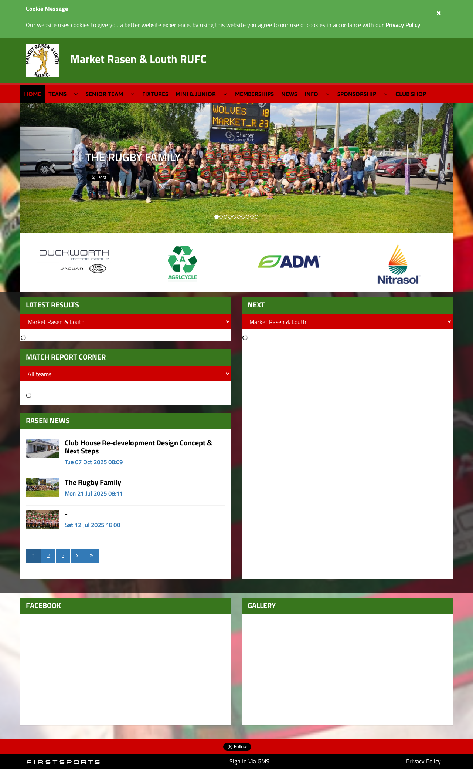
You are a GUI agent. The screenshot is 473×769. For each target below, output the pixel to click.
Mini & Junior (196, 94)
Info (311, 94)
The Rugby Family (93, 482)
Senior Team (104, 94)
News (289, 94)
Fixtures (155, 94)
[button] (420, 168)
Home (32, 94)
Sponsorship (356, 94)
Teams (57, 94)
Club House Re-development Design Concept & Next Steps (138, 446)
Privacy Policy (423, 761)
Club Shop (410, 94)
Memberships (254, 94)
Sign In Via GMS (249, 761)
